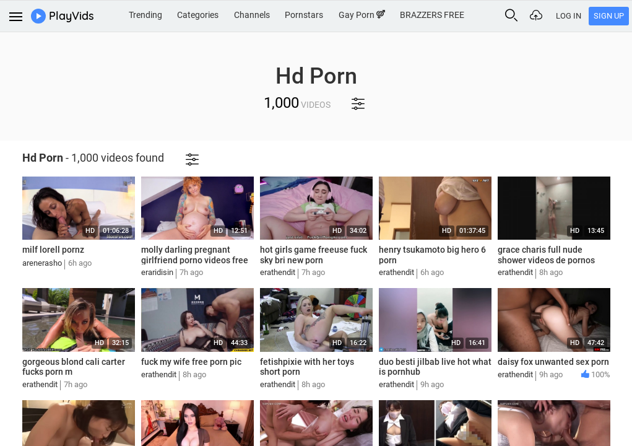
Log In (568, 15)
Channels (252, 15)
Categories (198, 15)
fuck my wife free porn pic (191, 362)
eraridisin (157, 272)
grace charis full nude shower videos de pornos (546, 255)
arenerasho (42, 263)
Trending (145, 15)
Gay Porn (362, 15)
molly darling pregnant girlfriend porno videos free (194, 255)
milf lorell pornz (53, 250)
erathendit (277, 272)
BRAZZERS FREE (432, 15)
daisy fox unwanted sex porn (553, 362)
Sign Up (609, 15)
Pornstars (304, 15)
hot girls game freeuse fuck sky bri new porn (313, 255)
